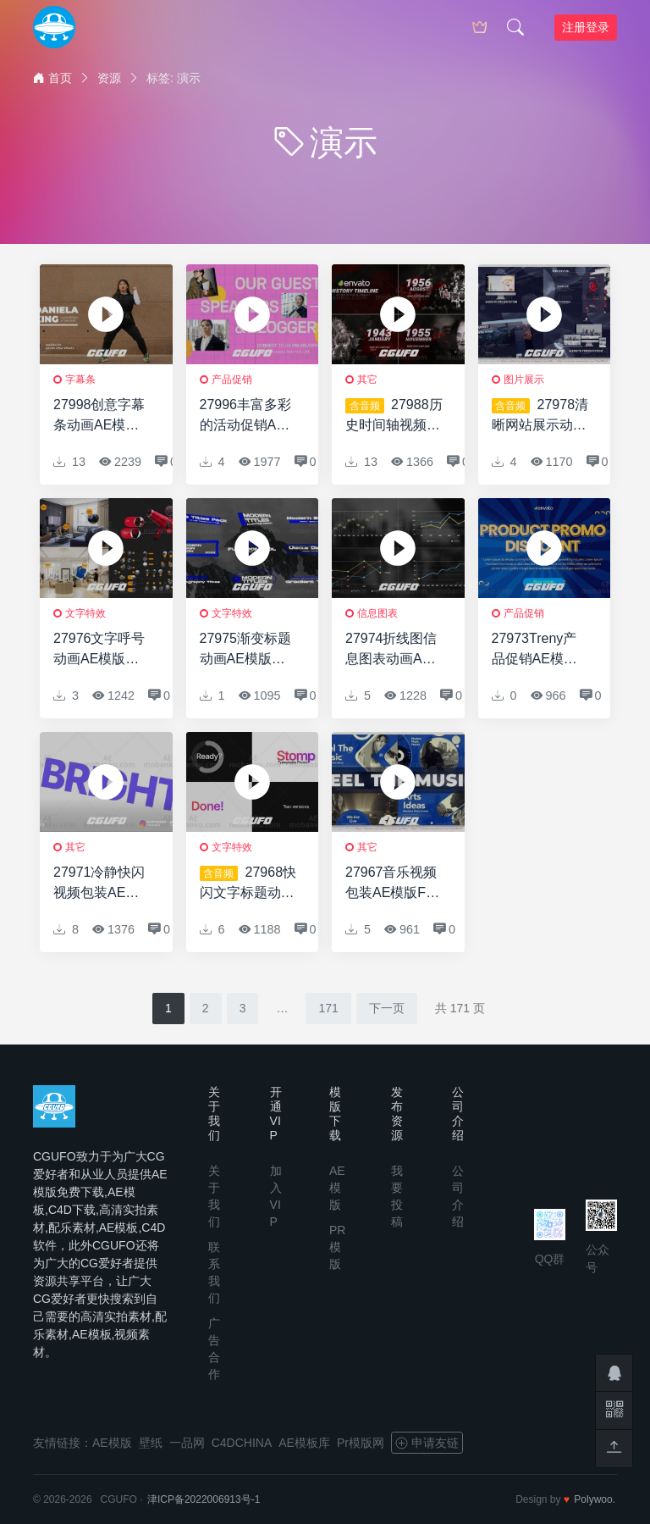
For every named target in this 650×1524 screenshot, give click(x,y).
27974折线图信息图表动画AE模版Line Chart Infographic (391, 650)
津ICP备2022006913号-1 (203, 1499)
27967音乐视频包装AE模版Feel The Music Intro (394, 884)
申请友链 (427, 1442)
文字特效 (85, 613)
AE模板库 (304, 1442)
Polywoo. (594, 1499)
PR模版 (337, 1247)
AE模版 (337, 1187)
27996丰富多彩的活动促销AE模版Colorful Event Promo (246, 416)
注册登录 (585, 27)
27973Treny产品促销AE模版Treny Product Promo (534, 650)
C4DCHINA (242, 1442)
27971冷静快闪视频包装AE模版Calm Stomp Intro (99, 884)
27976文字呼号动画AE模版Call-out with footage (99, 650)
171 (328, 1008)
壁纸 (150, 1442)
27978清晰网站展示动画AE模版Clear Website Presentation (540, 416)
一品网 (187, 1442)
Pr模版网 (360, 1442)
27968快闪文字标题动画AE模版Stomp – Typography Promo (248, 884)
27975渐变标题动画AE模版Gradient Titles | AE (247, 650)
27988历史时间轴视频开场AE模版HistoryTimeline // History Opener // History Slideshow (394, 416)
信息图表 (377, 613)
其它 (367, 379)
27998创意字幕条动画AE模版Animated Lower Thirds (102, 416)
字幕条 (80, 379)
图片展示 (524, 379)
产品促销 (232, 379)
